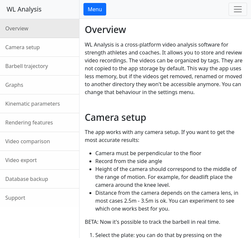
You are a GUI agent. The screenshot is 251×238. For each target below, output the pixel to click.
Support (15, 197)
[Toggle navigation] (238, 9)
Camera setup (22, 47)
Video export (21, 160)
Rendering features (29, 122)
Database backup (26, 179)
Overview (16, 28)
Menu (95, 9)
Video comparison (27, 141)
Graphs (14, 84)
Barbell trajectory (26, 66)
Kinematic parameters (32, 103)
